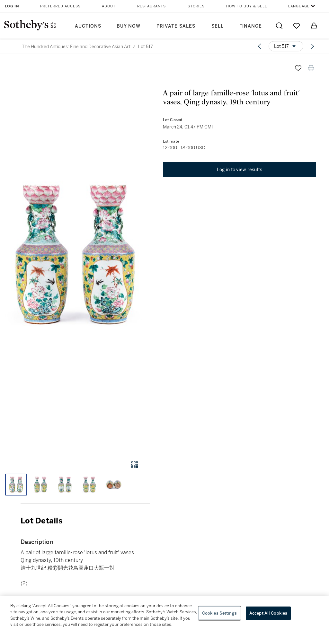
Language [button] (299, 6)
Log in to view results (239, 169)
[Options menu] (286, 46)
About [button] (109, 6)
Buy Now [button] (128, 26)
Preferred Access (60, 6)
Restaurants (151, 6)
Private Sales (175, 26)
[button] (75, 255)
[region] (164, 613)
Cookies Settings (219, 613)
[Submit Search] (279, 25)
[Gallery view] (134, 464)
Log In (12, 6)
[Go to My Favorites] (296, 25)
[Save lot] (298, 68)
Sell (217, 26)
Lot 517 (145, 46)
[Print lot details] (311, 68)
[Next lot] (312, 46)
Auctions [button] (88, 26)
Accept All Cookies (268, 613)
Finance (250, 26)
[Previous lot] (259, 46)
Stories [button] (196, 6)
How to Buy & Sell (246, 6)
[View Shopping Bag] (314, 25)
